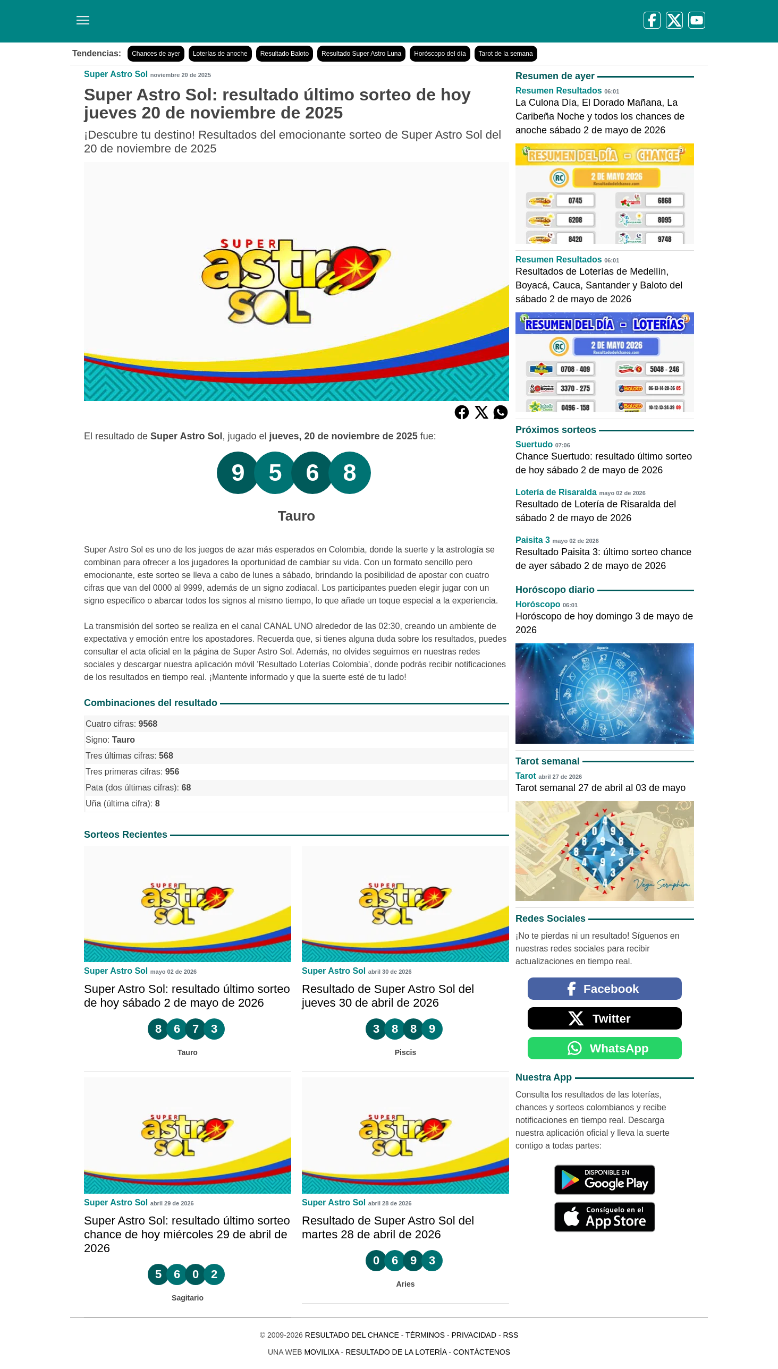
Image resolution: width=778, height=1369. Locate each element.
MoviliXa (321, 1352)
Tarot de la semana (506, 53)
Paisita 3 (532, 540)
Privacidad (473, 1335)
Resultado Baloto (284, 53)
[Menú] (80, 16)
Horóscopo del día (440, 53)
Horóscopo (537, 604)
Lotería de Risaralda (556, 492)
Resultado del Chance (352, 1335)
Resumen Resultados (558, 90)
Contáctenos (481, 1352)
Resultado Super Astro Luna (361, 53)
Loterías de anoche (220, 53)
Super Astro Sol (116, 74)
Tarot (525, 775)
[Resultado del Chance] (224, 21)
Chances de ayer (156, 53)
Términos (425, 1335)
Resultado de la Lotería (395, 1352)
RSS (510, 1335)
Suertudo (534, 444)
